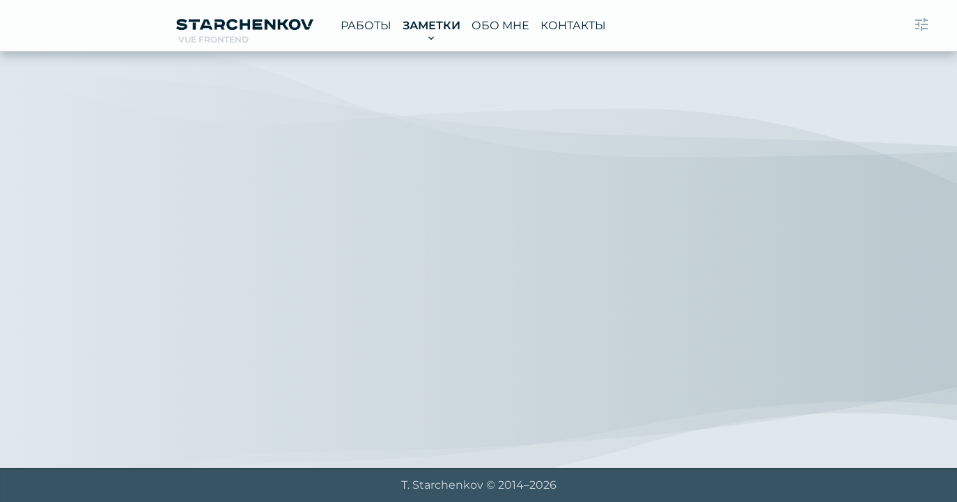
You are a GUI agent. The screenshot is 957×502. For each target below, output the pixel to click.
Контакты (573, 25)
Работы (366, 25)
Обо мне (500, 25)
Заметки (431, 25)
